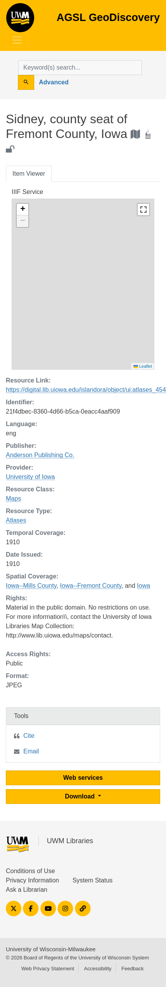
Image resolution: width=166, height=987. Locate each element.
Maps (13, 498)
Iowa (143, 585)
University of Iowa (30, 476)
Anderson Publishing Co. (40, 455)
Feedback (132, 968)
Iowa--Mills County (31, 585)
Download (80, 796)
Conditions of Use (30, 871)
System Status (92, 880)
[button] (22, 209)
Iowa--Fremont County (90, 585)
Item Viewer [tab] (28, 173)
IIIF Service (27, 192)
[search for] (80, 67)
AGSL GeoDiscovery (20, 20)
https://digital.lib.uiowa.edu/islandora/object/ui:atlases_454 (86, 389)
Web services (83, 777)
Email (31, 751)
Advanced (53, 82)
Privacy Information (32, 880)
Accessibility (98, 968)
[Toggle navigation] (17, 40)
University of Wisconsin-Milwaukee (51, 949)
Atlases (16, 520)
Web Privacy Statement (47, 968)
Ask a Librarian (26, 889)
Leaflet (142, 366)
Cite (28, 735)
